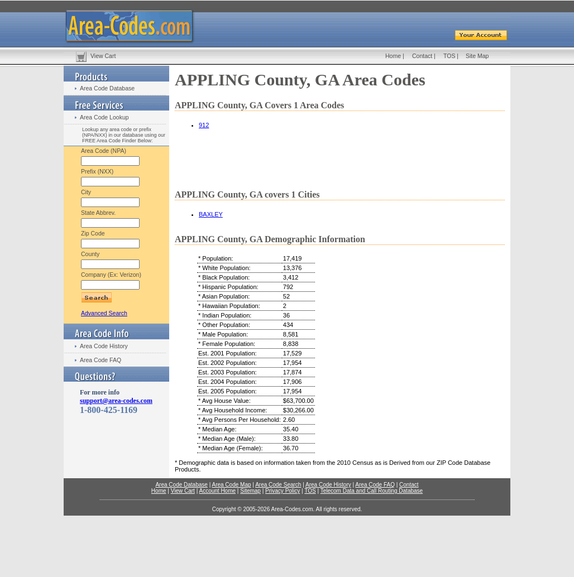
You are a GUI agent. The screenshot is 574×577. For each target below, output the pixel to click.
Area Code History (104, 346)
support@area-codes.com (116, 401)
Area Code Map (231, 485)
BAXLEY (211, 214)
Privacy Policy (282, 491)
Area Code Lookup (104, 117)
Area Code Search (278, 485)
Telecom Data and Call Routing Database (372, 491)
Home (393, 55)
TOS (449, 55)
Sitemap (250, 491)
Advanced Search (104, 313)
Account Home (217, 491)
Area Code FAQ (100, 360)
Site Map (477, 55)
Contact (422, 55)
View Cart (103, 55)
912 (204, 125)
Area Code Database (107, 88)
